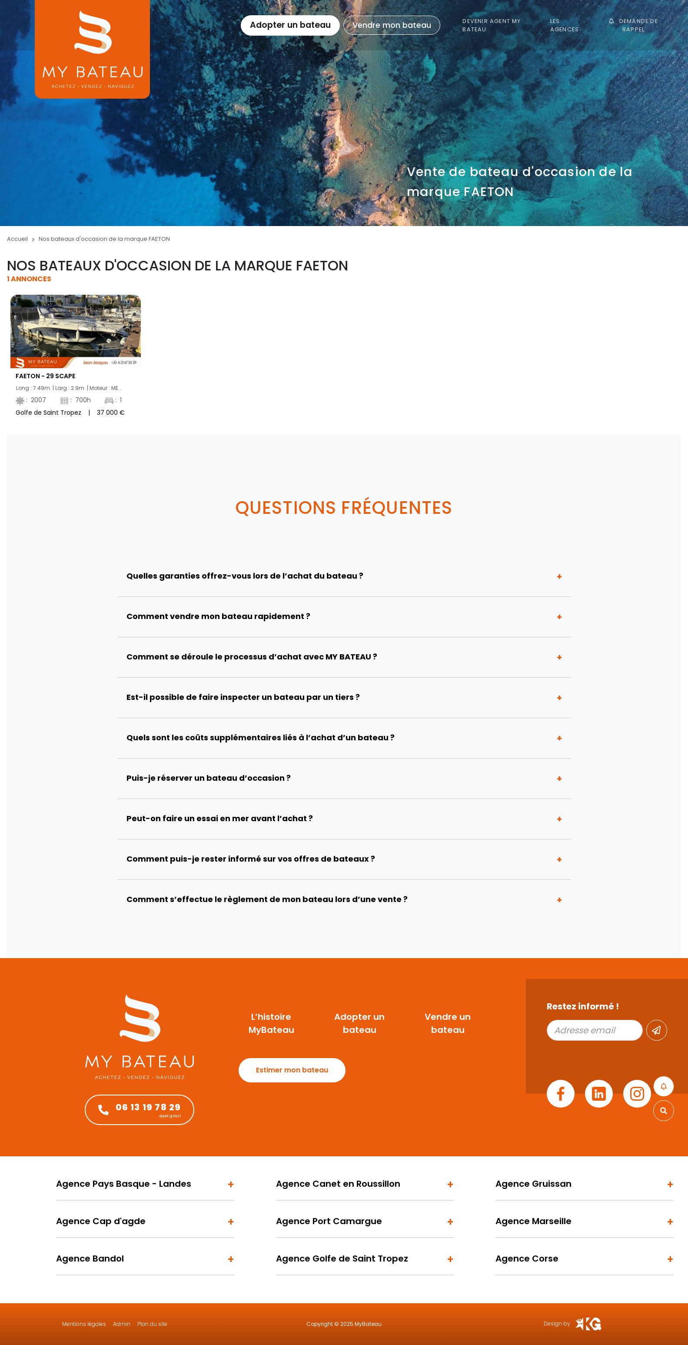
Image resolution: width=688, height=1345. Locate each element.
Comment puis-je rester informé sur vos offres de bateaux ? (250, 858)
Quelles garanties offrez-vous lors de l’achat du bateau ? (244, 575)
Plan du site (152, 1324)
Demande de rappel (633, 25)
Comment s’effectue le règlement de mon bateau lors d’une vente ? (267, 899)
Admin (121, 1324)
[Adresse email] (595, 1030)
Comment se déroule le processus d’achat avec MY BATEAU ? (251, 656)
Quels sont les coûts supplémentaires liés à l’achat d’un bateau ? (260, 737)
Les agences (564, 25)
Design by (573, 1324)
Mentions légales (84, 1324)
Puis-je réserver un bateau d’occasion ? (208, 777)
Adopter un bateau (290, 25)
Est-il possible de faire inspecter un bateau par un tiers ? (243, 697)
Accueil (17, 239)
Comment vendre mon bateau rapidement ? (218, 616)
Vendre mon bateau (391, 25)
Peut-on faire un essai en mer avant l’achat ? (219, 818)
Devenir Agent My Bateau (491, 25)
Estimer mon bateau (292, 1070)
